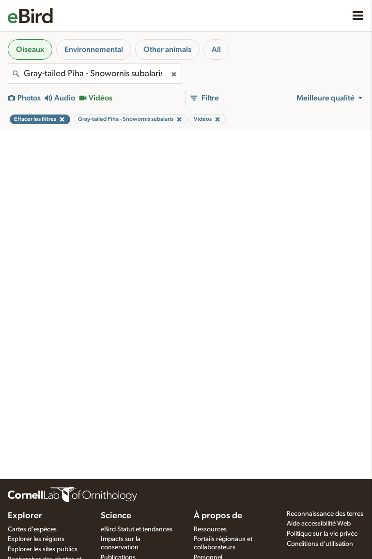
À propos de (218, 515)
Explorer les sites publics (43, 549)
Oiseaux (30, 49)
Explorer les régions (36, 539)
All (216, 49)
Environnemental (93, 49)
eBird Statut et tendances (136, 529)
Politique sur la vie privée (322, 533)
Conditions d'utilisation (320, 544)
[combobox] (95, 73)
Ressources (210, 529)
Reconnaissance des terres (325, 513)
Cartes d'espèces (32, 529)
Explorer (25, 515)
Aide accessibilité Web (319, 523)
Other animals (167, 49)
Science (116, 515)
